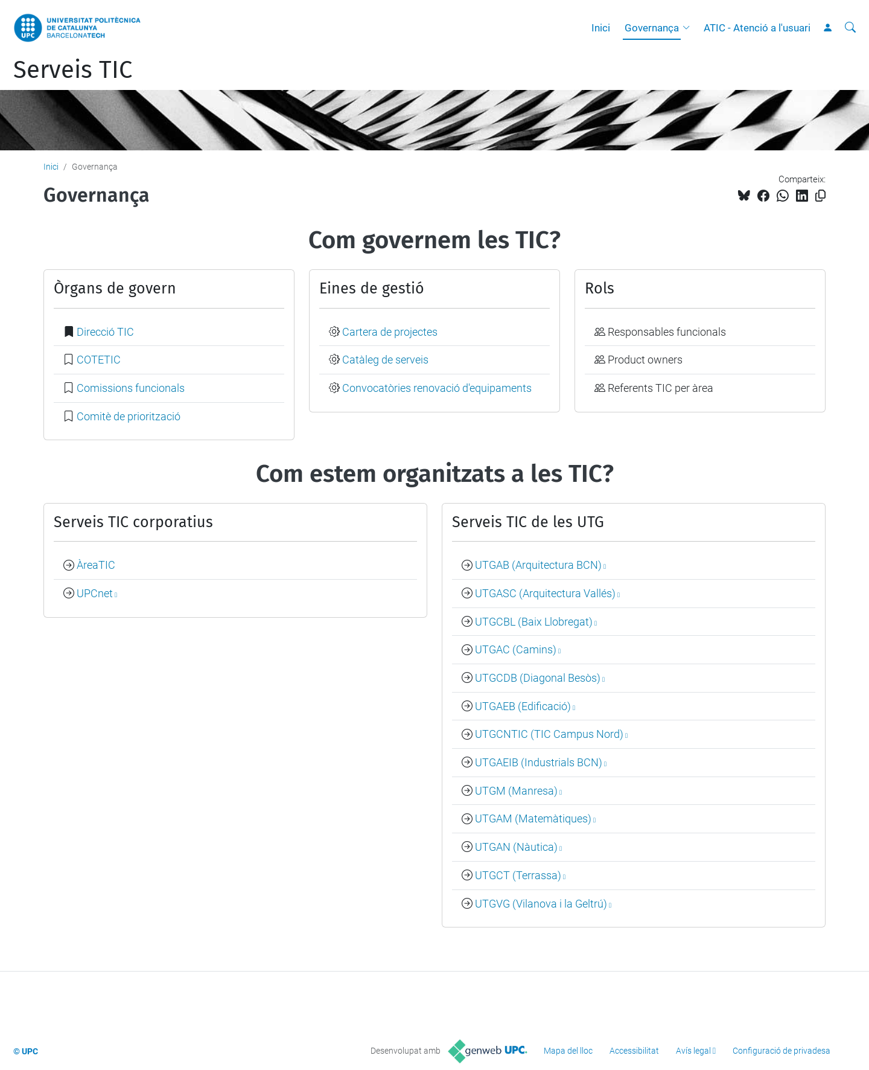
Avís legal (693, 1051)
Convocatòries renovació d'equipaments (437, 388)
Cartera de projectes (390, 331)
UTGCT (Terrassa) (518, 875)
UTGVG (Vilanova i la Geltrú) (541, 903)
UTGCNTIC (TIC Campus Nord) (549, 734)
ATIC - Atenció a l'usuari (757, 28)
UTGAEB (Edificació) (523, 706)
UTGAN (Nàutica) (516, 847)
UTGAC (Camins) (515, 649)
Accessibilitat (634, 1051)
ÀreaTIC (96, 565)
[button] (689, 28)
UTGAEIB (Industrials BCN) (538, 762)
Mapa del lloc (568, 1051)
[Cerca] (850, 28)
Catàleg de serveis (385, 359)
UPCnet (95, 593)
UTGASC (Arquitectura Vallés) (545, 593)
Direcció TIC (105, 331)
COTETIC (99, 359)
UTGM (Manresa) (516, 790)
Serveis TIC (72, 70)
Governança (652, 28)
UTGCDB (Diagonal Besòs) (537, 677)
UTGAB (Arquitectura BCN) (538, 565)
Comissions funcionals (131, 388)
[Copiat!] (820, 196)
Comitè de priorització (128, 416)
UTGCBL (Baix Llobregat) (534, 621)
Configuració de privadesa (781, 1051)
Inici (600, 28)
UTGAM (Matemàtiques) (533, 818)
